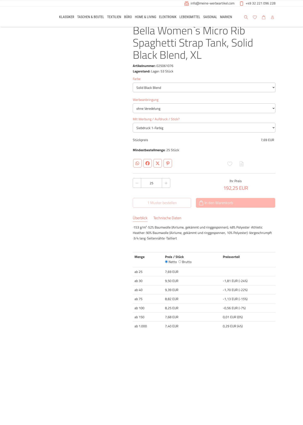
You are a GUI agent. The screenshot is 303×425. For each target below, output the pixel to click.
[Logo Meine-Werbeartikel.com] (38, 17)
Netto (171, 271)
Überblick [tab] (140, 227)
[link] (67, 17)
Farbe (137, 88)
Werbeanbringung (145, 109)
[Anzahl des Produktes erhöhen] (166, 192)
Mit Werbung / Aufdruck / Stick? (156, 128)
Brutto (184, 271)
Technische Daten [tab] (167, 227)
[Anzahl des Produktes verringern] (137, 192)
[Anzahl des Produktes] (151, 192)
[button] (187, 4)
